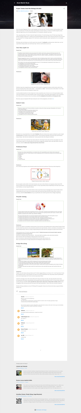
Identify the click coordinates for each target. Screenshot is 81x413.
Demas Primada (24, 329)
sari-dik (22, 335)
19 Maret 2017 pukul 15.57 (29, 310)
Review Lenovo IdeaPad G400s (24, 380)
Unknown (23, 310)
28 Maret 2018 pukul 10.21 (29, 335)
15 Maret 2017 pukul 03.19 (29, 296)
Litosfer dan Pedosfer (21, 366)
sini (53, 98)
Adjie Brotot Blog (23, 3)
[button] (64, 9)
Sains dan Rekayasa (23, 291)
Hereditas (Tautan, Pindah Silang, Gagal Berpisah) (29, 394)
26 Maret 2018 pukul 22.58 (32, 329)
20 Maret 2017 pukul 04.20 (34, 316)
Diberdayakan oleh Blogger (41, 409)
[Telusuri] (66, 3)
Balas (22, 314)
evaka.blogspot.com (25, 316)
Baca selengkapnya (60, 376)
